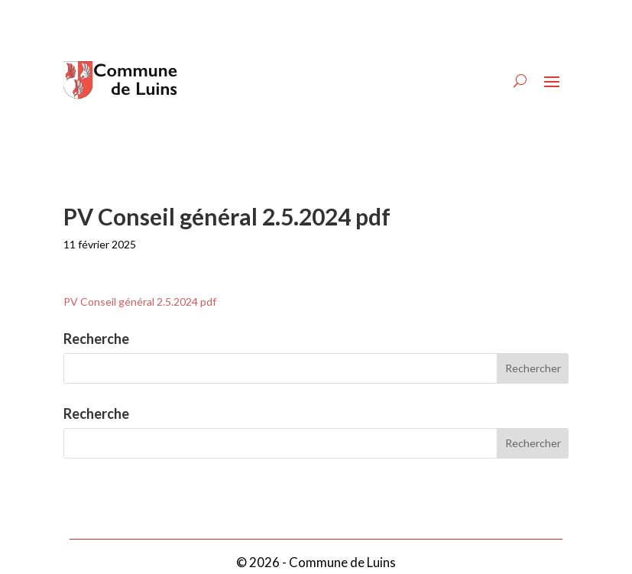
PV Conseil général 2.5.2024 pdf (139, 301)
